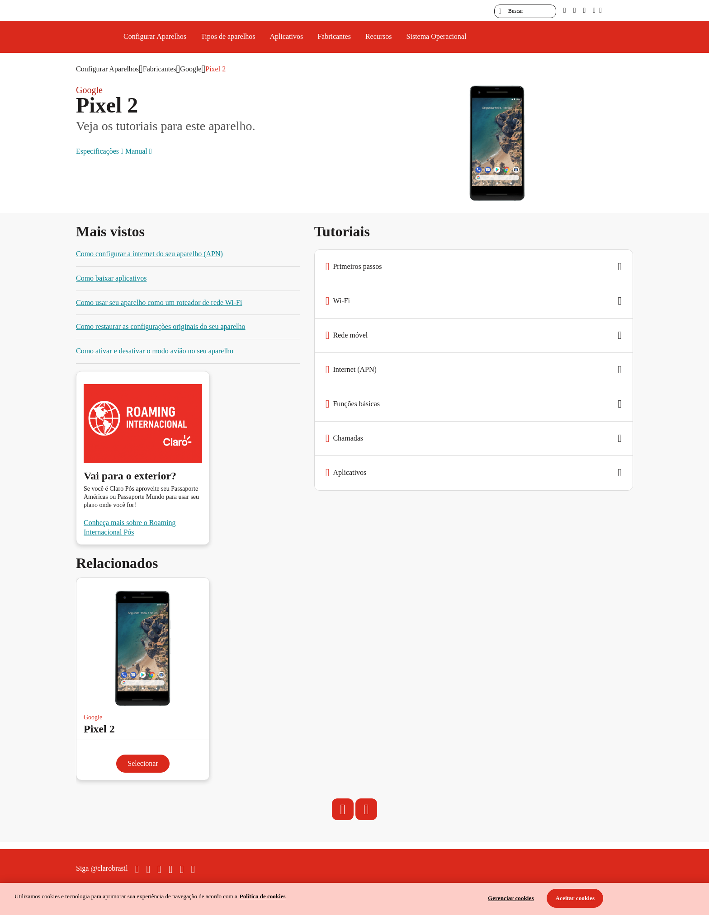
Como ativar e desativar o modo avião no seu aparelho (154, 351)
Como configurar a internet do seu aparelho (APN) (149, 254)
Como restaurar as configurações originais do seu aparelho (161, 326)
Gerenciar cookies (511, 898)
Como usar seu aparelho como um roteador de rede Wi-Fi (159, 302)
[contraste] (584, 10)
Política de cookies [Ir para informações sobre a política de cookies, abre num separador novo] (263, 896)
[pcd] (565, 10)
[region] (354, 899)
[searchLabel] (525, 11)
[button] (474, 267)
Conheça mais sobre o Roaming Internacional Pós (130, 527)
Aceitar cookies (575, 898)
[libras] (575, 10)
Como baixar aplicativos (111, 278)
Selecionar (143, 763)
